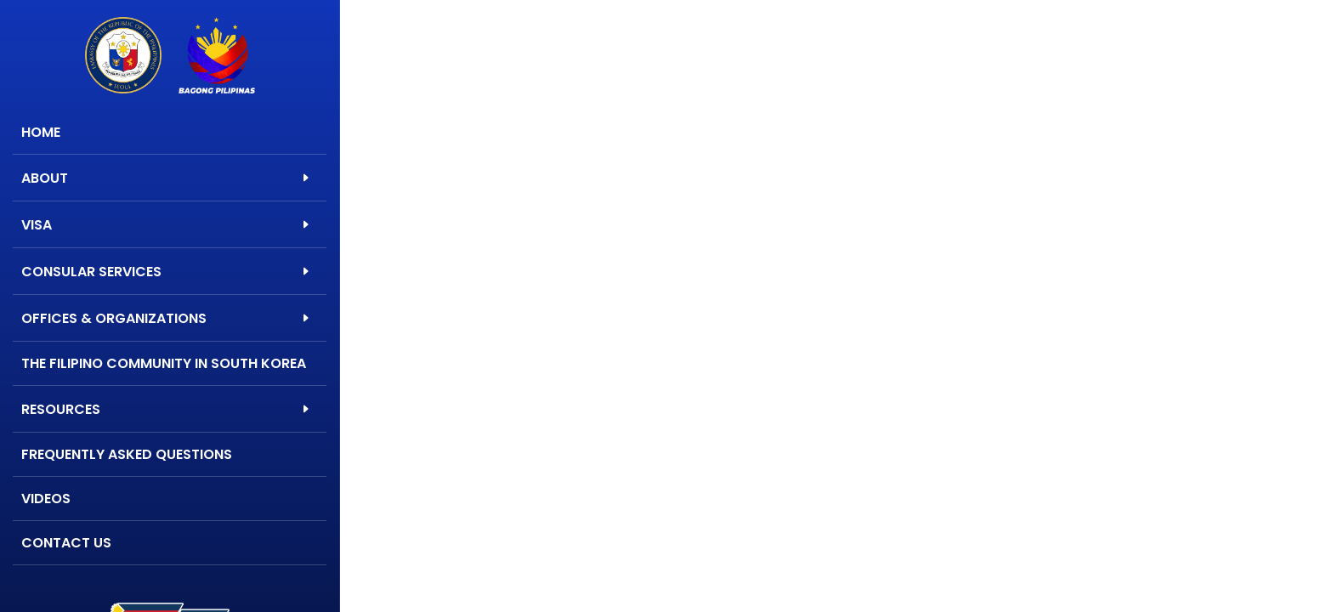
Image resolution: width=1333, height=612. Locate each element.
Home (40, 132)
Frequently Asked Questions (126, 454)
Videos (46, 498)
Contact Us (66, 542)
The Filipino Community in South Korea (163, 363)
